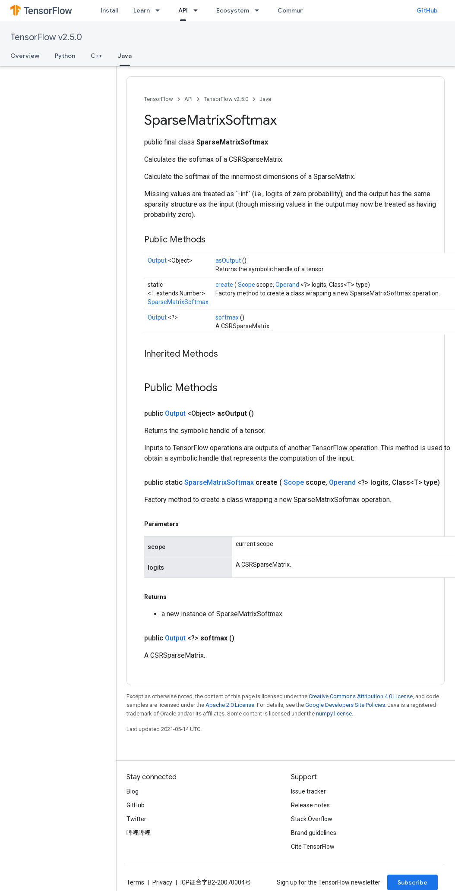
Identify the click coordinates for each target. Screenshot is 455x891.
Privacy (162, 882)
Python (65, 56)
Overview (24, 56)
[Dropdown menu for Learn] (160, 10)
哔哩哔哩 (138, 832)
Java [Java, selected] (125, 56)
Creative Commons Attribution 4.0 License (361, 696)
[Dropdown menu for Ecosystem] (259, 10)
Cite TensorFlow (313, 846)
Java (265, 99)
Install (109, 10)
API (188, 99)
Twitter (136, 819)
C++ (96, 56)
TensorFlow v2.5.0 (46, 37)
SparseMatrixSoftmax (178, 301)
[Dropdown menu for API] (198, 10)
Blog (132, 791)
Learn (141, 10)
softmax (227, 317)
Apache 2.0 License (229, 705)
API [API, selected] (183, 10)
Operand (287, 284)
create (224, 284)
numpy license (334, 713)
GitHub (427, 10)
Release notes (310, 805)
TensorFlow (158, 99)
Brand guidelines (313, 832)
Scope (247, 284)
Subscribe (412, 882)
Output (158, 260)
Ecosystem (232, 10)
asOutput (228, 260)
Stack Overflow (311, 819)
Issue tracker (308, 791)
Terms (135, 882)
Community (294, 10)
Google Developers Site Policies (345, 705)
